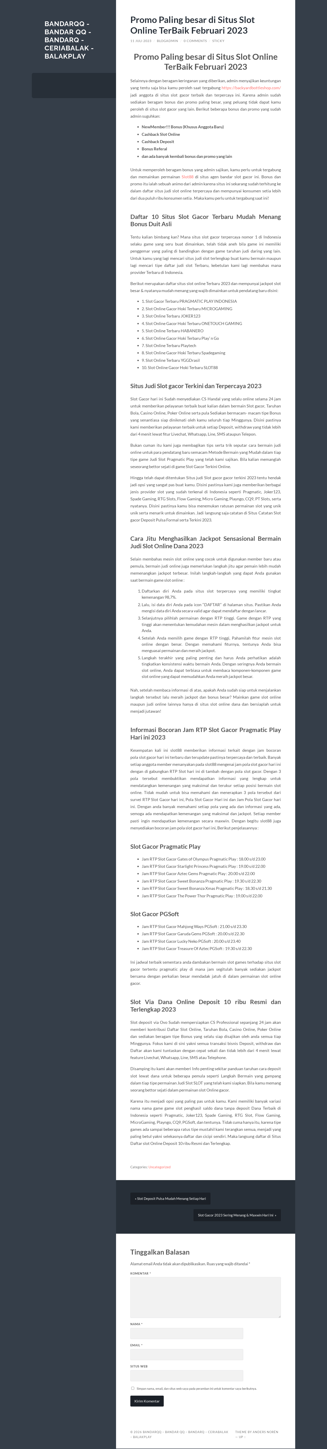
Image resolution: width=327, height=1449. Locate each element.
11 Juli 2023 (140, 41)
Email (136, 1345)
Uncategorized (160, 1167)
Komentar (140, 1274)
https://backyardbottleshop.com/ (251, 87)
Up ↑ (242, 1437)
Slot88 (187, 176)
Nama (136, 1325)
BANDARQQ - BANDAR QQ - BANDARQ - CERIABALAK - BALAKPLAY (69, 40)
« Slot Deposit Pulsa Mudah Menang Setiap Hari (170, 1199)
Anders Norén (265, 1432)
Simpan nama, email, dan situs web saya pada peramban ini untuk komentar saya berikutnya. (197, 1389)
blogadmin (167, 41)
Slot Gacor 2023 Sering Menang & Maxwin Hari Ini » (237, 1215)
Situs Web (139, 1367)
